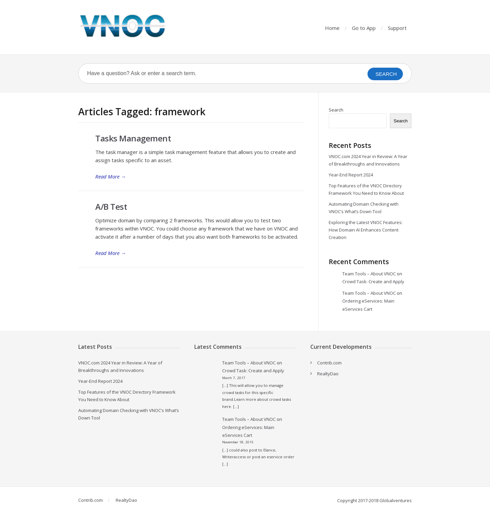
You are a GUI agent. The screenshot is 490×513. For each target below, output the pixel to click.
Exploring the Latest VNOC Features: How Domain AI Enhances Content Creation (366, 229)
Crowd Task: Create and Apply (373, 281)
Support (397, 27)
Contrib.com (329, 363)
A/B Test (111, 206)
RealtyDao (328, 374)
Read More (110, 176)
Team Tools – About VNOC (369, 274)
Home (332, 27)
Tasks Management (133, 138)
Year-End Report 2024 (351, 175)
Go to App (364, 27)
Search (336, 110)
